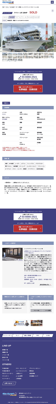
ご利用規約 (18, 378)
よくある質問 (19, 376)
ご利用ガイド (19, 373)
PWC (37, 335)
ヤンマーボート (6, 378)
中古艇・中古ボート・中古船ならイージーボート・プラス (17, 402)
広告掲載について (33, 376)
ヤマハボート (5, 376)
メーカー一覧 (5, 354)
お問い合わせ (8, 383)
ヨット (17, 335)
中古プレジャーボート (7, 373)
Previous (3, 37)
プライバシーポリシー (34, 368)
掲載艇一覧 (5, 352)
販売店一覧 (5, 357)
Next (53, 37)
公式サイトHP (30, 283)
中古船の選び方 (6, 371)
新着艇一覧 (5, 349)
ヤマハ (4, 114)
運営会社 (31, 371)
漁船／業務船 (27, 335)
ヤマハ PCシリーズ (21, 368)
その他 (48, 335)
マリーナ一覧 (5, 360)
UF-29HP (4, 119)
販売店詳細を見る (44, 284)
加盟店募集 (32, 373)
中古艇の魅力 (5, 368)
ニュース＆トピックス (21, 371)
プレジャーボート (7, 335)
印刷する (6, 103)
